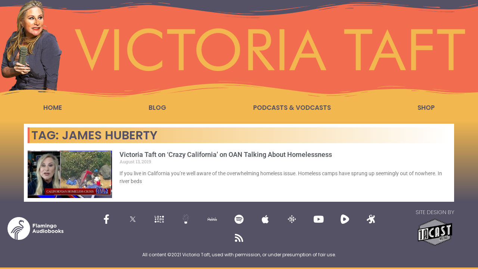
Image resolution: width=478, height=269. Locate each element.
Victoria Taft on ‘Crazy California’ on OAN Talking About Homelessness (226, 154)
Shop (426, 107)
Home (52, 107)
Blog (157, 107)
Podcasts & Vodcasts (292, 107)
